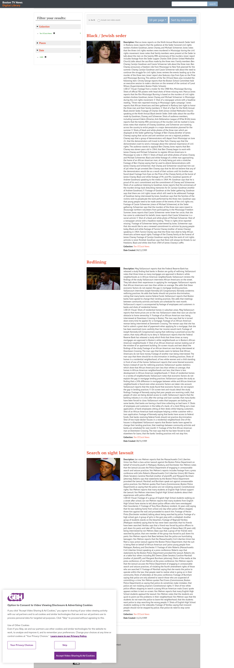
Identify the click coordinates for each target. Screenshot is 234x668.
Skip (64, 645)
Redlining (96, 262)
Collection (44, 26)
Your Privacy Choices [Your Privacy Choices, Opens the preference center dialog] (21, 645)
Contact (117, 644)
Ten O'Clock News (142, 246)
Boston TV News (12, 3)
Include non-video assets (110, 20)
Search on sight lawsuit (110, 452)
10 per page (156, 20)
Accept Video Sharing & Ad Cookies (75, 655)
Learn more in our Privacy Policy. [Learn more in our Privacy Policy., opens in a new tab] (69, 636)
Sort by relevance (182, 20)
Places (42, 43)
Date (41, 50)
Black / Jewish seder (106, 35)
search (212, 3)
